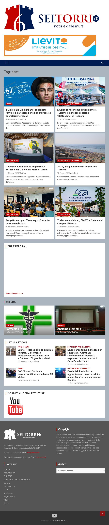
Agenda (9, 325)
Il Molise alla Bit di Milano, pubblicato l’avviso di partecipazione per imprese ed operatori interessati (28, 112)
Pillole (6, 500)
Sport (20, 368)
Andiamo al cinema (69, 328)
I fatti (9, 104)
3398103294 (40, 457)
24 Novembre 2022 (13, 227)
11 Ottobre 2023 (12, 173)
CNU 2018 (8, 476)
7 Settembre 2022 (64, 227)
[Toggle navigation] (7, 63)
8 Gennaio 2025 (12, 119)
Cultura (7, 483)
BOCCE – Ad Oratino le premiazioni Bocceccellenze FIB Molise (36, 374)
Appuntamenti (9, 473)
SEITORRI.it (60, 520)
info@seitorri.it (33, 453)
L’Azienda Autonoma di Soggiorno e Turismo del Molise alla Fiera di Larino (27, 168)
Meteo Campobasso (14, 293)
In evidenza (76, 104)
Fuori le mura (64, 104)
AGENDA (11, 302)
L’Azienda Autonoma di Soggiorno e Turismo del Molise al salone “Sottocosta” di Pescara (77, 112)
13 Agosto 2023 (63, 173)
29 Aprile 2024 (63, 119)
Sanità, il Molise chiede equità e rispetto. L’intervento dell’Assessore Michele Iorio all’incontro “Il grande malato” (35, 354)
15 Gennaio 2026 (64, 332)
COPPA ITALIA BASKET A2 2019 (17, 479)
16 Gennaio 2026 (12, 332)
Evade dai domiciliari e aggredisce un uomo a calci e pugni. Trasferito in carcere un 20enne (84, 375)
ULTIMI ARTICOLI (17, 342)
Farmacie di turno (16, 328)
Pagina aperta (84, 347)
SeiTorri (23, 119)
